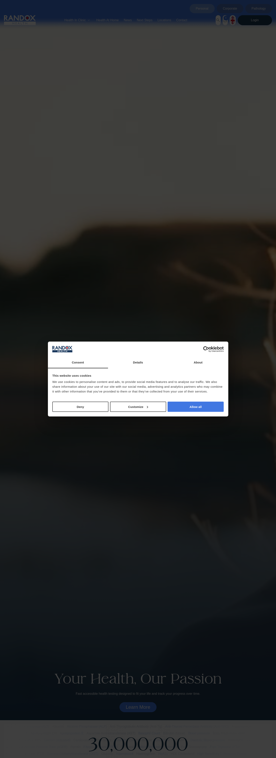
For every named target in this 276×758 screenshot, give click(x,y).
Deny (80, 406)
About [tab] (198, 362)
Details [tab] (138, 362)
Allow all (196, 406)
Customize (138, 406)
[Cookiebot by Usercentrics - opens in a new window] (206, 349)
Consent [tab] (78, 362)
